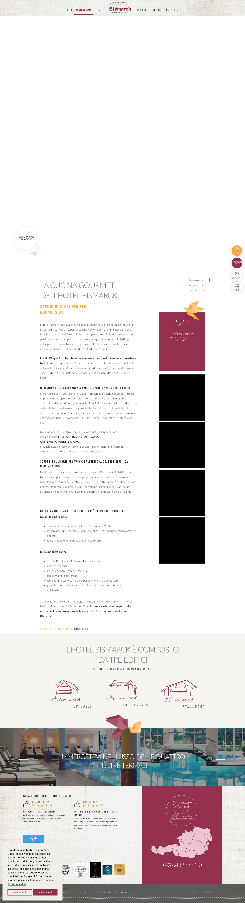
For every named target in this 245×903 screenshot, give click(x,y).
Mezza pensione (197, 285)
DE (131, 892)
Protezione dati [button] (17, 884)
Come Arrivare (118, 892)
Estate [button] (98, 10)
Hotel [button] (69, 10)
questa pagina (44, 880)
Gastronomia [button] (83, 10)
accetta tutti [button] (45, 892)
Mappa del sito (97, 892)
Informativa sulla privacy (71, 892)
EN (135, 892)
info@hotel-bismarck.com (182, 819)
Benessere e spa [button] (159, 10)
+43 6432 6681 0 (182, 865)
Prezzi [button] (175, 10)
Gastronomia (63, 629)
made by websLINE (212, 892)
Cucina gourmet (197, 280)
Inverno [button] (142, 10)
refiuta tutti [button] (19, 892)
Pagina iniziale (46, 629)
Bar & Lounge (198, 290)
